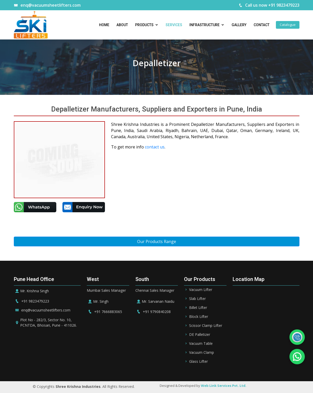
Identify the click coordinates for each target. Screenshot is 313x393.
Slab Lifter (197, 298)
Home (104, 25)
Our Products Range (156, 241)
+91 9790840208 (153, 312)
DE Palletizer (199, 334)
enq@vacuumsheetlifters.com (47, 5)
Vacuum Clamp (201, 352)
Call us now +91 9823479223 (269, 5)
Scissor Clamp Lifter (205, 325)
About (122, 25)
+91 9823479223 (31, 301)
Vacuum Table (201, 343)
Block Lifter (198, 316)
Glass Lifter (198, 361)
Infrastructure (204, 25)
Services (174, 25)
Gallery (239, 25)
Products (144, 25)
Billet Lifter (198, 307)
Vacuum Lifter (200, 289)
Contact (261, 25)
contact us (155, 147)
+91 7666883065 (104, 312)
